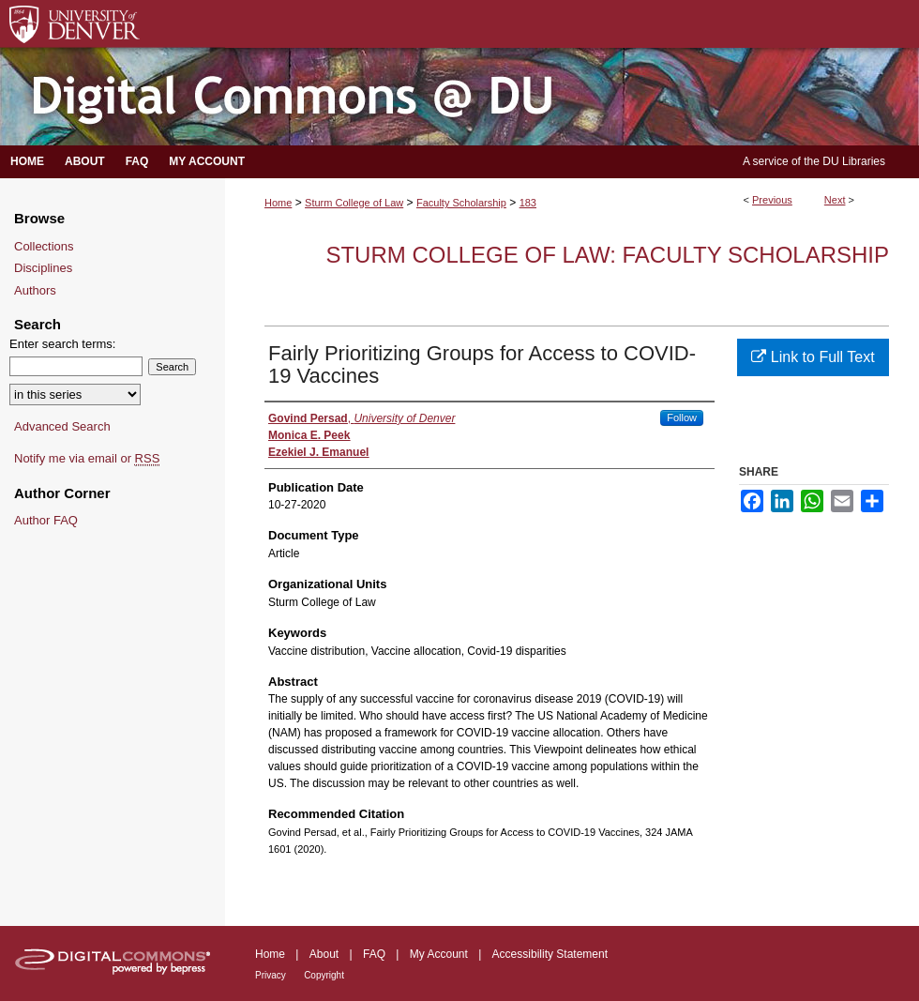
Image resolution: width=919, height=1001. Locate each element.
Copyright (324, 975)
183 (528, 202)
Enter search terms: (62, 344)
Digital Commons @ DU (459, 97)
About (324, 954)
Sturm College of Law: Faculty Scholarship (607, 254)
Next (835, 199)
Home (278, 202)
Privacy (270, 975)
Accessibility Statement (550, 954)
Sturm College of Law (354, 202)
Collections (44, 246)
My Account (439, 954)
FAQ (374, 954)
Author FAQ (46, 520)
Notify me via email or (86, 458)
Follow (682, 417)
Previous (772, 199)
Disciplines (43, 268)
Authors (35, 290)
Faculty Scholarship (461, 202)
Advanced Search (62, 426)
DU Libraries (853, 161)
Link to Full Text (812, 357)
